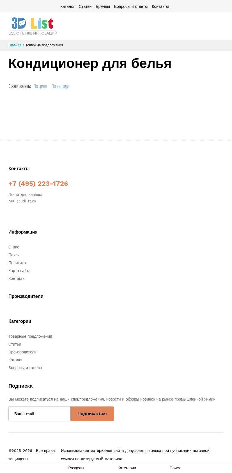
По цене (40, 86)
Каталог (67, 6)
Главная (14, 45)
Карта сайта (19, 270)
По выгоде (60, 86)
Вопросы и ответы (131, 6)
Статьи (85, 6)
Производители (22, 352)
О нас (13, 247)
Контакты (160, 6)
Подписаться (92, 413)
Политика (17, 263)
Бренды (103, 6)
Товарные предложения (30, 336)
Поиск (13, 255)
